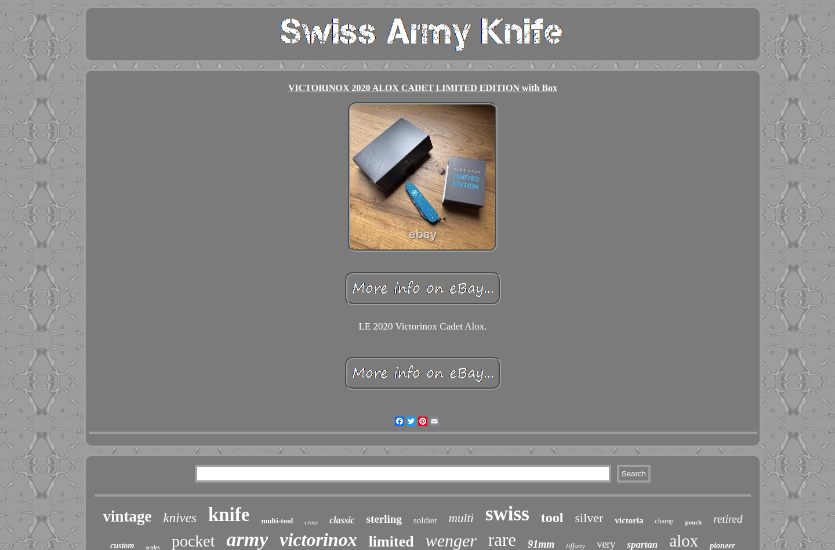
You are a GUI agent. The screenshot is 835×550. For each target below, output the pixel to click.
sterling (384, 519)
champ (664, 521)
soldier (425, 520)
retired (727, 519)
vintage (127, 516)
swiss (507, 513)
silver (589, 518)
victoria (629, 520)
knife (229, 514)
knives (179, 518)
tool (552, 517)
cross (311, 522)
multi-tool (277, 520)
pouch (693, 522)
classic (342, 520)
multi (461, 518)
